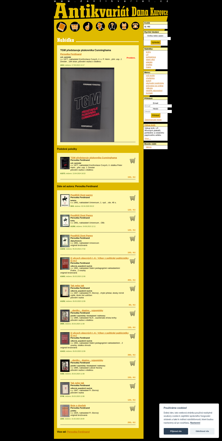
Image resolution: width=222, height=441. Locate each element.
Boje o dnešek (78, 405)
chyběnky (150, 78)
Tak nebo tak (77, 285)
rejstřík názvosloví (154, 90)
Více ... (148, 138)
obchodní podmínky (155, 83)
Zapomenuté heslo (153, 120)
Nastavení (195, 423)
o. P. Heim (105, 59)
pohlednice (151, 57)
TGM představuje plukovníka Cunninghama (93, 157)
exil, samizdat (65, 57)
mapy (148, 67)
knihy (72, 221)
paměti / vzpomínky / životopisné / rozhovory (87, 316)
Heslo (155, 109)
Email (155, 103)
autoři (148, 80)
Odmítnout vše (202, 431)
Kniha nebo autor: (155, 36)
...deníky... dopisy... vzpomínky (86, 310)
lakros (149, 147)
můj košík (150, 75)
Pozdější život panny (81, 195)
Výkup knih (149, 125)
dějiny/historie (76, 241)
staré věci (150, 59)
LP (147, 54)
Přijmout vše (176, 431)
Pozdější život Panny (81, 215)
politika (73, 411)
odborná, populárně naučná (81, 266)
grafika (149, 64)
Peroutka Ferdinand (71, 54)
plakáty (149, 62)
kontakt (149, 93)
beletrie (73, 200)
